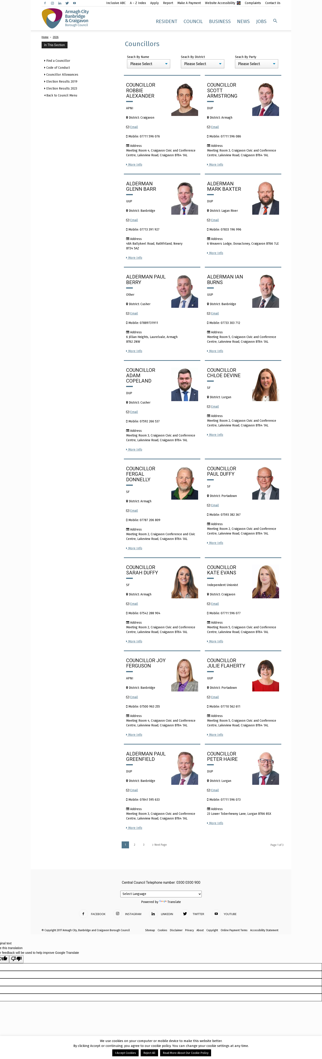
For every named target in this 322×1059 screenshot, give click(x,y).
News (243, 21)
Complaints (253, 3)
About (200, 930)
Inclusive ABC (116, 3)
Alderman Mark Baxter (224, 186)
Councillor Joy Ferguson (146, 663)
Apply (154, 3)
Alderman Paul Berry (146, 279)
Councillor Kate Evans (221, 570)
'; (148, 63)
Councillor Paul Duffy (221, 471)
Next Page (159, 844)
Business (220, 21)
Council (193, 21)
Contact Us (272, 3)
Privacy (189, 930)
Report (168, 3)
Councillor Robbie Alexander (140, 90)
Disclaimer (176, 930)
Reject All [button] (149, 1053)
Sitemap (150, 930)
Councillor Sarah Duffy (142, 570)
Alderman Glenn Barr (141, 186)
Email (134, 127)
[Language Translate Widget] (160, 894)
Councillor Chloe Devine (224, 372)
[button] (275, 21)
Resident (166, 21)
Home (45, 37)
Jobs (261, 21)
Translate (170, 902)
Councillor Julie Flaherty (226, 663)
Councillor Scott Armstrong (222, 90)
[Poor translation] (16, 959)
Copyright (212, 930)
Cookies (162, 930)
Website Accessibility (220, 3)
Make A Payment (189, 3)
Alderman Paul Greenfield (146, 756)
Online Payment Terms (234, 930)
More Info (134, 165)
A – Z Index (138, 3)
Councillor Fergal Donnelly (140, 474)
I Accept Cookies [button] (125, 1053)
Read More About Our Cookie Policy (185, 1053)
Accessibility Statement (264, 930)
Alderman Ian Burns (225, 279)
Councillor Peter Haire (222, 756)
